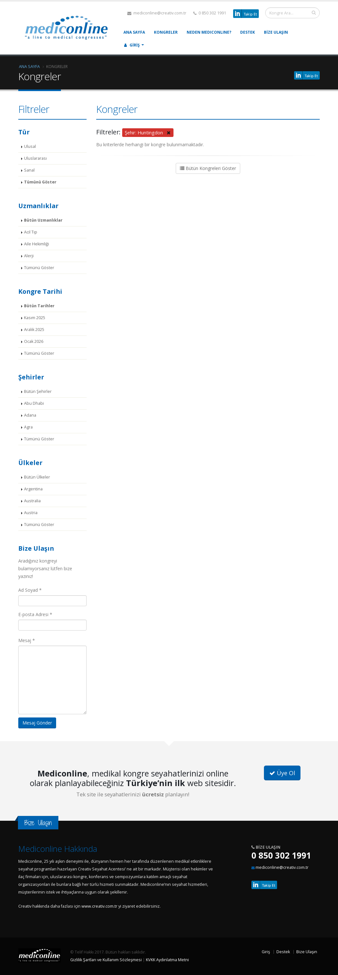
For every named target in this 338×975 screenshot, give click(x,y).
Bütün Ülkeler (37, 477)
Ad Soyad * (30, 590)
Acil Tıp (30, 232)
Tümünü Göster (40, 182)
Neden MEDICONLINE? (209, 32)
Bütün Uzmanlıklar (43, 220)
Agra (28, 427)
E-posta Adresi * (35, 614)
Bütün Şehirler (38, 391)
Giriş (132, 45)
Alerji (29, 256)
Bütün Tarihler (39, 306)
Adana (30, 415)
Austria (31, 512)
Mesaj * (26, 640)
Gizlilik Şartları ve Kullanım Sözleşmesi (106, 959)
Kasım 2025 (34, 317)
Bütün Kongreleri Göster (208, 168)
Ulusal (30, 146)
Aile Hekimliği (36, 244)
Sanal (29, 170)
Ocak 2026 (33, 341)
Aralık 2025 (34, 329)
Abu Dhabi (34, 403)
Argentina (33, 489)
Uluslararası (35, 158)
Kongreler (166, 32)
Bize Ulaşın (276, 32)
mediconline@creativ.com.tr (156, 13)
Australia (32, 501)
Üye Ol (282, 773)
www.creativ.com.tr (99, 906)
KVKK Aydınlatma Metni (167, 959)
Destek (247, 32)
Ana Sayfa (134, 32)
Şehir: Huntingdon (148, 132)
